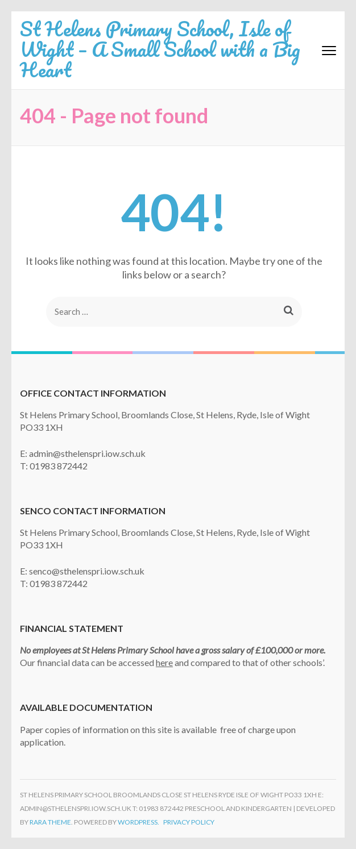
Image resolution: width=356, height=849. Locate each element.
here (164, 662)
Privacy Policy (188, 822)
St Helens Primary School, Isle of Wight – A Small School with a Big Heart (160, 49)
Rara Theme (50, 822)
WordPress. (138, 822)
